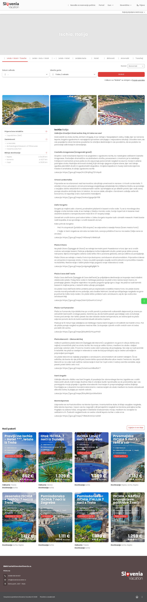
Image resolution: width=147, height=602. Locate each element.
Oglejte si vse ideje (135, 427)
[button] (7, 110)
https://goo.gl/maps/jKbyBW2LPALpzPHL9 (81, 331)
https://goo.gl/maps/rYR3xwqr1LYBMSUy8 (81, 237)
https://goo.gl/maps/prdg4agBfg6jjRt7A (81, 266)
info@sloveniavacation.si (17, 580)
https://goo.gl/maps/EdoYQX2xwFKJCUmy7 (82, 300)
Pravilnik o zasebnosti (47, 597)
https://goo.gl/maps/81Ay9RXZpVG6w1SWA (82, 393)
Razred (123, 66)
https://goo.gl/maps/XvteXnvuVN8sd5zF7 (82, 368)
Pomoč (101, 5)
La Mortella (10, 143)
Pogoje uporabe (138, 80)
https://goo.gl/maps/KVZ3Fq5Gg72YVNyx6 (82, 172)
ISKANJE (121, 74)
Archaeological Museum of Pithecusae (21, 146)
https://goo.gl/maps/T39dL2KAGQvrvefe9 (82, 416)
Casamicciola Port (13, 149)
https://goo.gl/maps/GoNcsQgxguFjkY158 (81, 197)
